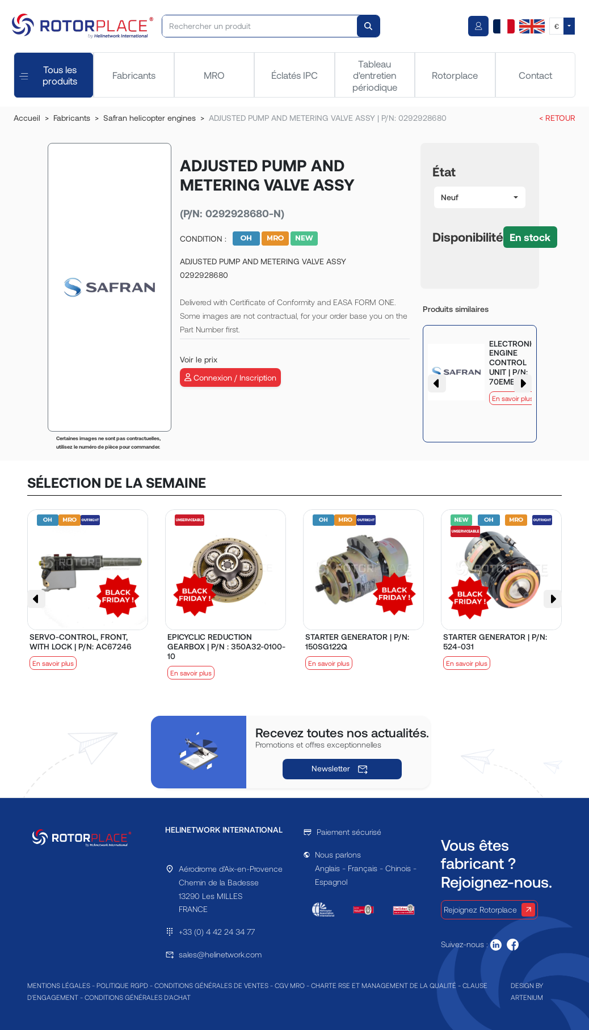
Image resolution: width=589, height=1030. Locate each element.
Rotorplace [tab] (455, 75)
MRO (214, 75)
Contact (535, 75)
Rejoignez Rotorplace (489, 910)
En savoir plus (512, 398)
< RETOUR (557, 118)
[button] (480, 197)
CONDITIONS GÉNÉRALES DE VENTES (211, 985)
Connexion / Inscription (230, 377)
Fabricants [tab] (133, 75)
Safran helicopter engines (149, 118)
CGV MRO (290, 985)
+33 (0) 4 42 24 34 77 (217, 931)
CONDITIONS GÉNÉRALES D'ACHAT (138, 997)
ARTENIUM (527, 997)
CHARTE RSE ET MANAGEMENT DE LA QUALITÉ (383, 985)
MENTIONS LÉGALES (58, 985)
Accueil (27, 118)
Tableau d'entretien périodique (374, 75)
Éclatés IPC (294, 75)
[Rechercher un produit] (259, 26)
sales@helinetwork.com (220, 954)
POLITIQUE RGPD (122, 985)
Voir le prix (198, 359)
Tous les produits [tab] (48, 75)
